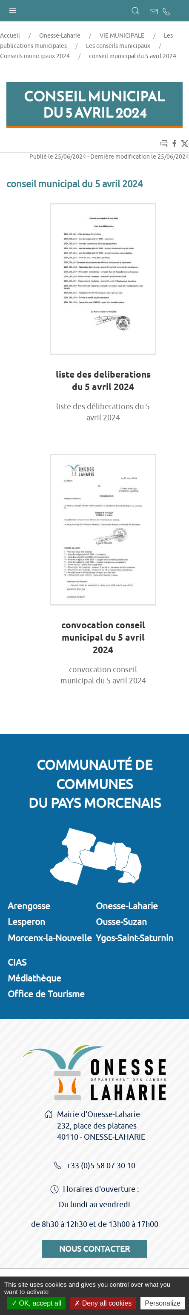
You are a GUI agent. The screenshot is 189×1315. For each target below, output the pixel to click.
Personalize (162, 1303)
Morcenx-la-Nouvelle (50, 938)
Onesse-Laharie (59, 35)
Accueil (10, 35)
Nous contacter (94, 1248)
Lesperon (26, 921)
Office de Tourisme (46, 994)
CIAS (17, 962)
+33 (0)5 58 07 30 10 (94, 1166)
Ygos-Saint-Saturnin (134, 938)
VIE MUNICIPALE (122, 35)
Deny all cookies (103, 1303)
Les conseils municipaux (118, 45)
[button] (13, 8)
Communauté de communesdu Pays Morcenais (95, 783)
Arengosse (29, 906)
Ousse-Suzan (121, 921)
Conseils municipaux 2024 (35, 56)
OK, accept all (36, 1303)
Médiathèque (34, 978)
